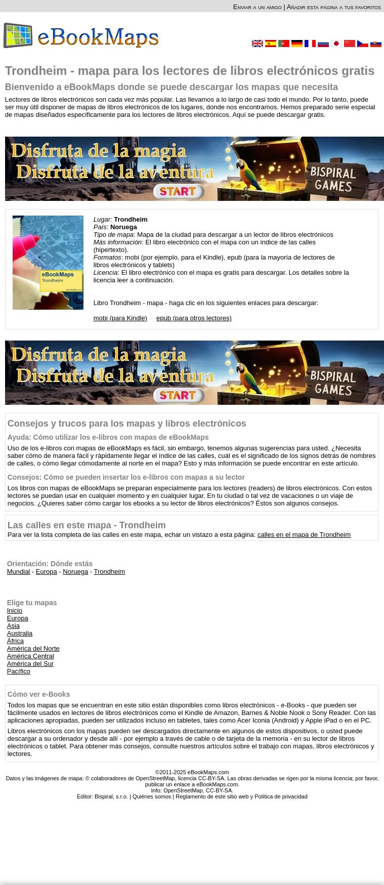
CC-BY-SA (219, 790)
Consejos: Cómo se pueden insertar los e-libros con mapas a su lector (126, 477)
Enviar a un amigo (257, 7)
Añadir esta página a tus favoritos (334, 7)
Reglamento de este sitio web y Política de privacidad (241, 796)
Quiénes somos (152, 796)
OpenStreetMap (183, 790)
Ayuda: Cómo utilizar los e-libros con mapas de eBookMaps (108, 437)
